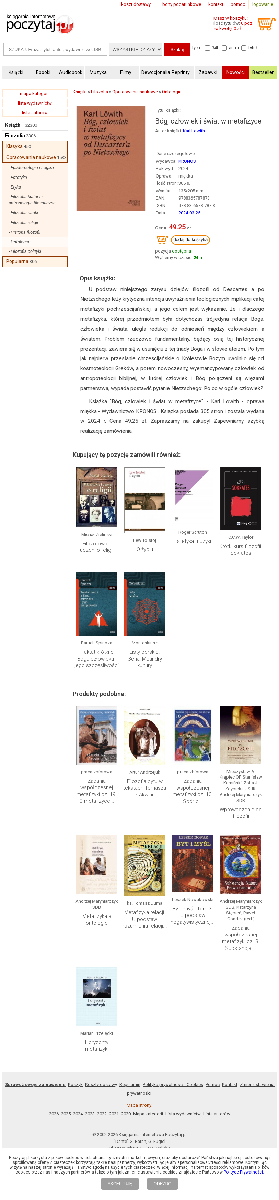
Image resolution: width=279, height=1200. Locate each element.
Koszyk (75, 1084)
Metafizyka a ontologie (96, 919)
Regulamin (129, 1084)
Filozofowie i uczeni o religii (96, 547)
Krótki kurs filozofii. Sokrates (241, 549)
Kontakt (229, 1084)
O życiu (145, 549)
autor (234, 47)
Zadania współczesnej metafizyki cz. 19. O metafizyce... (97, 791)
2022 (102, 1113)
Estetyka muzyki (192, 541)
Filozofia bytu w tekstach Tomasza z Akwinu (144, 788)
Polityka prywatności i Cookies (173, 1084)
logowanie (262, 4)
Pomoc (213, 1084)
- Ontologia (19, 241)
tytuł (252, 47)
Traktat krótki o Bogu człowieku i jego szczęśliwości (96, 658)
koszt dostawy (136, 4)
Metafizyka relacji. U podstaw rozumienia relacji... (145, 919)
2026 (54, 1113)
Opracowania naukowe (31, 157)
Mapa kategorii (148, 1113)
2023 (90, 1113)
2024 (78, 1113)
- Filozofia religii (23, 222)
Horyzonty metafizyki (96, 1045)
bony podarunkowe (181, 4)
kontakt (215, 4)
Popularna (17, 261)
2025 (66, 1113)
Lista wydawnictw (183, 1113)
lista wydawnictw (35, 103)
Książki (13, 125)
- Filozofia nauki (23, 212)
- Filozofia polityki (25, 251)
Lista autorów (216, 1113)
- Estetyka (18, 177)
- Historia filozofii (24, 232)
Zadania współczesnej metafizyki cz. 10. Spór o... (193, 791)
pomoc (238, 4)
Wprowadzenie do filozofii (241, 812)
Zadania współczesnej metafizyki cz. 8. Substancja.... (240, 938)
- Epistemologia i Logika (31, 167)
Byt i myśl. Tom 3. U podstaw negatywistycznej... (193, 915)
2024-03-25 (189, 212)
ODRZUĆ (162, 1183)
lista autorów (35, 112)
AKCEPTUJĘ (120, 1183)
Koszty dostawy (101, 1084)
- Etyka (15, 187)
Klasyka (14, 146)
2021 (114, 1113)
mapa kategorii (35, 93)
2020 (126, 1113)
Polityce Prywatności (243, 1172)
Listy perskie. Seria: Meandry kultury (145, 658)
